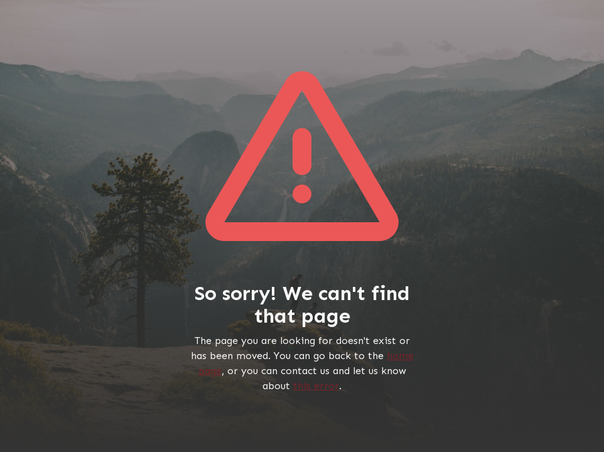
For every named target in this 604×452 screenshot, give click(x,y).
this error (316, 386)
